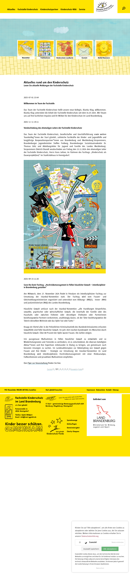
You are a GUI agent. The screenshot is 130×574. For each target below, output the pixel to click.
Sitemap (116, 390)
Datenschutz (100, 390)
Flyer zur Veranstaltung (38, 363)
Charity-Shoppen (73, 431)
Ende (80, 369)
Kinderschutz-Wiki (68, 9)
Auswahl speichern (91, 549)
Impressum (91, 390)
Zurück (49, 369)
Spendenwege (72, 420)
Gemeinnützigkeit (73, 428)
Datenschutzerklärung (90, 536)
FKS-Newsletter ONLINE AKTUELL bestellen (20, 390)
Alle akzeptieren (110, 549)
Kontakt (109, 390)
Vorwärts (74, 369)
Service (82, 9)
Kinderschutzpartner (49, 9)
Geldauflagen (72, 424)
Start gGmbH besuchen (54, 390)
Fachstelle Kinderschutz (28, 9)
